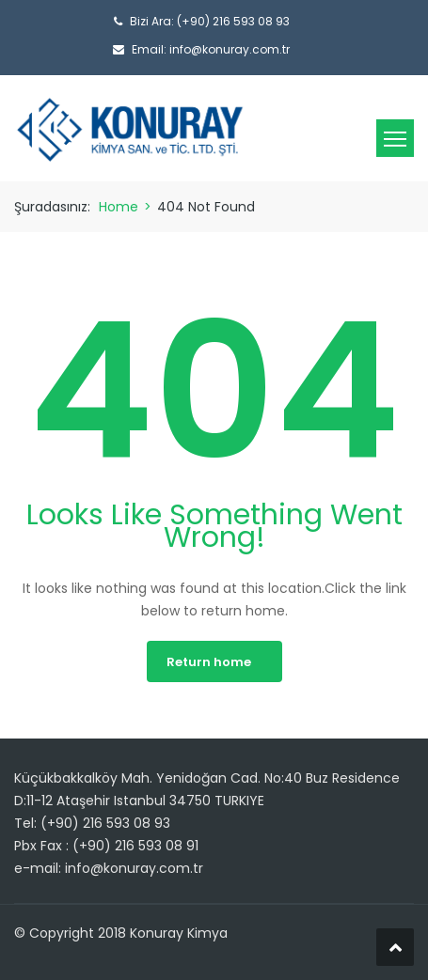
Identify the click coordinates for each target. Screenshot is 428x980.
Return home (208, 662)
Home (118, 206)
